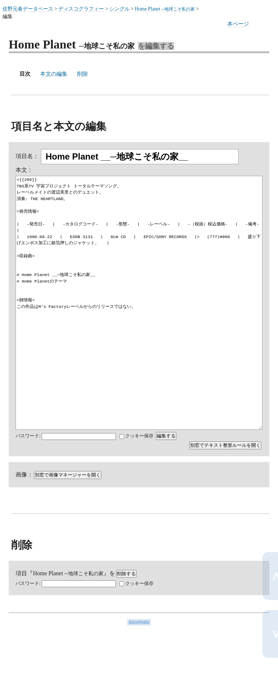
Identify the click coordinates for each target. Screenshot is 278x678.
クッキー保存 (136, 435)
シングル (119, 9)
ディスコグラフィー (81, 9)
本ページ (238, 24)
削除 (82, 74)
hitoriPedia (139, 622)
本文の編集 (53, 74)
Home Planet (165, 9)
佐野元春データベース (28, 9)
